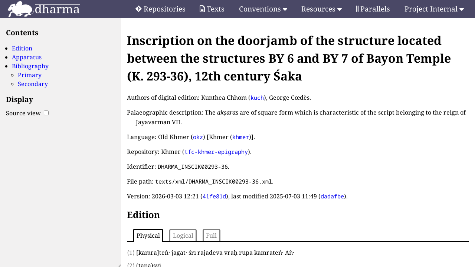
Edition (22, 48)
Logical (183, 235)
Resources (321, 9)
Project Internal (434, 9)
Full (211, 235)
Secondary (33, 84)
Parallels (373, 9)
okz (198, 137)
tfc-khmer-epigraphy (216, 151)
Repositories (160, 9)
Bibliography (30, 66)
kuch (257, 97)
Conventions (263, 9)
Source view (27, 113)
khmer (240, 137)
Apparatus (27, 57)
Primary (30, 75)
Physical (148, 235)
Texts (212, 9)
